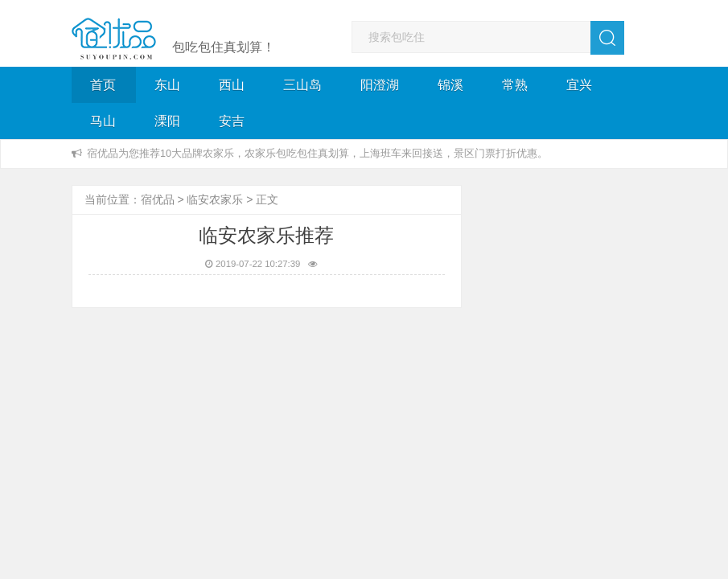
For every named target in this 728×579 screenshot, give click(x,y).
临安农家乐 (215, 199)
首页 (103, 85)
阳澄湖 (379, 85)
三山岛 (302, 85)
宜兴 (579, 85)
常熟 (515, 85)
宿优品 (158, 199)
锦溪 (450, 85)
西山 (232, 85)
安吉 (232, 121)
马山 (103, 121)
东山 (167, 85)
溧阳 (167, 121)
